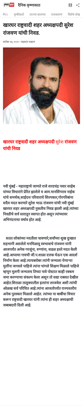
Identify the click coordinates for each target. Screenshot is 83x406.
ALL (5, 14)
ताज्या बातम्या (37, 14)
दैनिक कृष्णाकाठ (29, 5)
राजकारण (56, 14)
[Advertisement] (41, 364)
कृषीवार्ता (19, 14)
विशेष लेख (74, 14)
